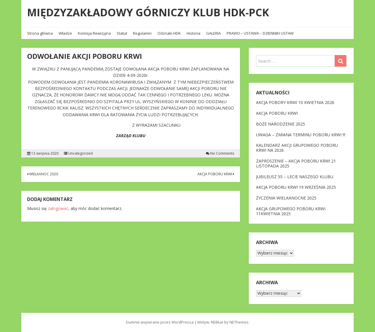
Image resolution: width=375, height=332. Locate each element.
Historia (193, 33)
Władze (65, 33)
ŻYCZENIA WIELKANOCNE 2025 (286, 198)
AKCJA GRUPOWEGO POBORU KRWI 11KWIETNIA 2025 (290, 211)
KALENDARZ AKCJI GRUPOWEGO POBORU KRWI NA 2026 (297, 147)
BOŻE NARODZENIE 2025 (280, 124)
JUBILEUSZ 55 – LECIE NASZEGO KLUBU (294, 176)
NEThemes (238, 322)
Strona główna (40, 33)
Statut (122, 33)
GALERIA (213, 33)
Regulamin (142, 33)
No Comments (222, 153)
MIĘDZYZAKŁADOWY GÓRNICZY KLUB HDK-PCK (148, 12)
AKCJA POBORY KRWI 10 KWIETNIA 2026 (295, 102)
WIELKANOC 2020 (42, 174)
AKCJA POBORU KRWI (215, 174)
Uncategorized (80, 153)
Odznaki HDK (169, 33)
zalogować (58, 208)
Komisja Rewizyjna (94, 33)
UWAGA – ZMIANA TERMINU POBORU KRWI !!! (300, 134)
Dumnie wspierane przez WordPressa (160, 322)
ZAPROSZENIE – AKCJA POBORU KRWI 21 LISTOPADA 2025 (296, 163)
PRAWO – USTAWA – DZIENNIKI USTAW (260, 33)
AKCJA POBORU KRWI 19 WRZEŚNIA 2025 (296, 187)
